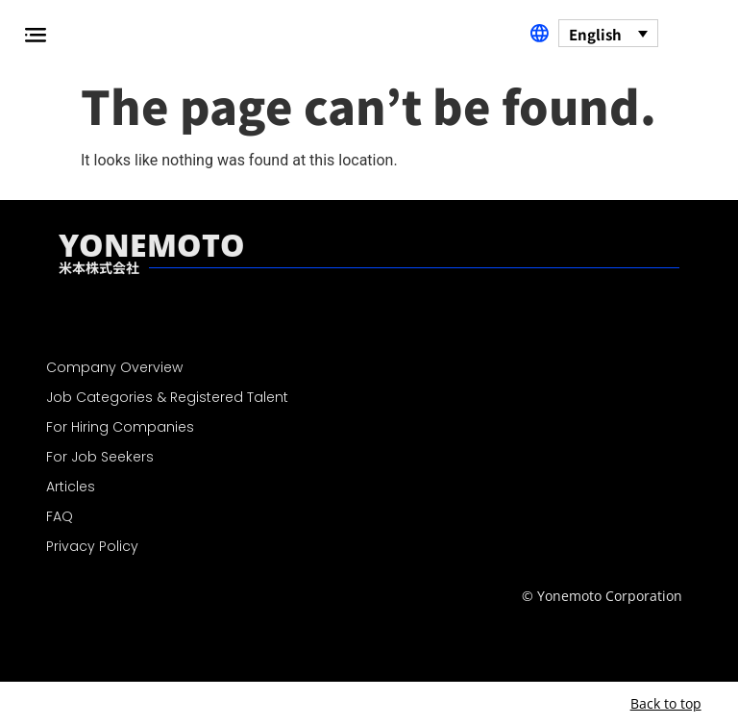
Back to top (665, 703)
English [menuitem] (595, 34)
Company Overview (114, 367)
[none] (608, 33)
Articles (70, 486)
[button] (35, 35)
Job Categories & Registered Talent (167, 397)
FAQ (59, 516)
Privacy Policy (92, 546)
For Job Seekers (100, 456)
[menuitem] (608, 33)
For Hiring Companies (120, 427)
